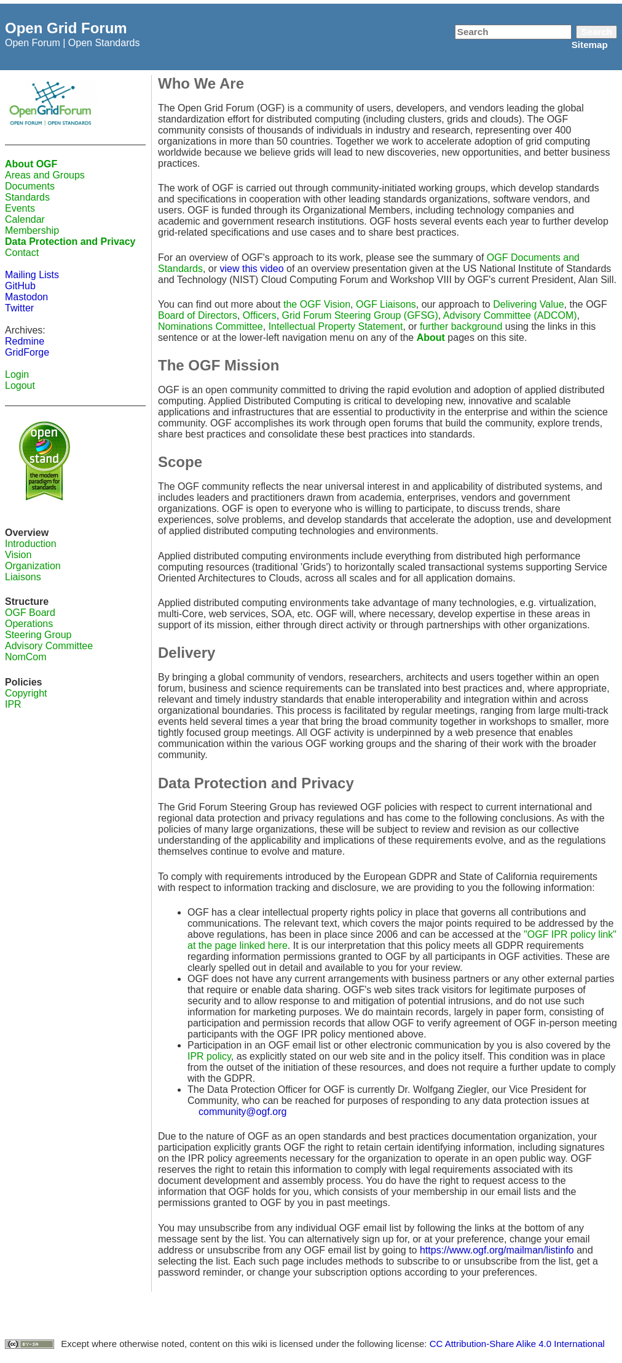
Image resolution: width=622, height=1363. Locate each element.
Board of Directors (197, 315)
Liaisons (23, 577)
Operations (29, 623)
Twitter (19, 308)
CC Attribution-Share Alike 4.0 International (517, 1343)
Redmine (24, 341)
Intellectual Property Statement (336, 326)
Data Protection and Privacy (70, 241)
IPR (13, 704)
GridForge (27, 352)
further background (461, 326)
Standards (27, 197)
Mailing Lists (32, 275)
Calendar (25, 219)
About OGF (31, 164)
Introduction (31, 543)
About (431, 337)
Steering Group (38, 635)
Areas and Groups (45, 175)
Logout (20, 385)
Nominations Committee (210, 326)
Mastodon (26, 297)
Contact (22, 252)
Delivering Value (528, 304)
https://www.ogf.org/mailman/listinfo (497, 1250)
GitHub (20, 286)
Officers (260, 315)
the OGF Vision (316, 304)
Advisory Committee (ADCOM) (510, 315)
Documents (30, 186)
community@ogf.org (242, 1111)
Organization (33, 566)
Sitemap (590, 44)
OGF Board (30, 612)
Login (17, 374)
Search (596, 31)
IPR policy (209, 1056)
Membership (32, 230)
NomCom (26, 657)
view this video (252, 268)
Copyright (26, 693)
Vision (18, 555)
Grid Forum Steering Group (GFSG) (360, 315)
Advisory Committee (49, 646)
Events (20, 208)
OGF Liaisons (386, 304)
